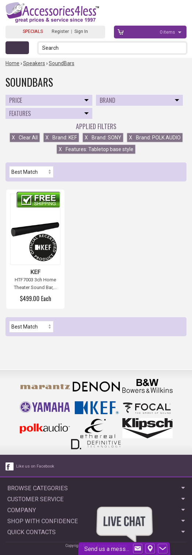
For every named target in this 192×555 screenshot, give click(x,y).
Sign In (81, 31)
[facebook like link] (9, 466)
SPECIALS (33, 31)
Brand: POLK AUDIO (155, 137)
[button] (181, 47)
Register (60, 31)
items (168, 32)
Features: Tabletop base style (96, 149)
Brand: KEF (61, 137)
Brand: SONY (103, 137)
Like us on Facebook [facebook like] (35, 466)
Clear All (25, 137)
